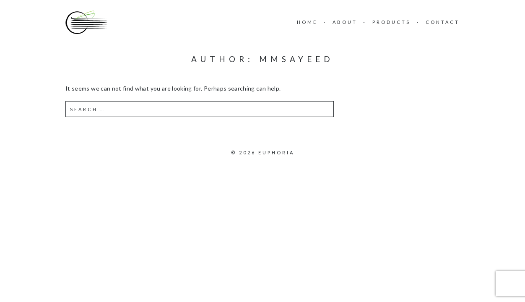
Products (391, 22)
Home (307, 22)
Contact (443, 22)
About (345, 22)
